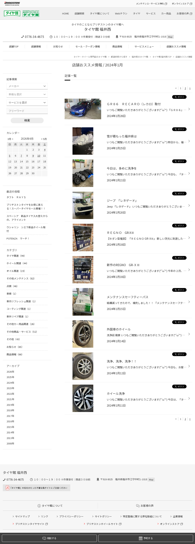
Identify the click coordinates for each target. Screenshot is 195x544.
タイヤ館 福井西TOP (161, 56)
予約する (146, 538)
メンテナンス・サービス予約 (150, 3)
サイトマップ (22, 516)
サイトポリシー (103, 516)
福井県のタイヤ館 (140, 56)
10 (38, 155)
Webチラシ (121, 13)
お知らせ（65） (15, 347)
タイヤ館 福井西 (97, 29)
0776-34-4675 (34, 36)
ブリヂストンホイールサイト (102, 524)
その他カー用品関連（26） (21, 324)
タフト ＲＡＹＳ (16, 197)
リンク (44, 516)
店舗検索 (79, 13)
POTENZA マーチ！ (18, 238)
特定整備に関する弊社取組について (142, 516)
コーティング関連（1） (19, 309)
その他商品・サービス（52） (22, 331)
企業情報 (178, 516)
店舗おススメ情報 (176, 46)
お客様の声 (183, 13)
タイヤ (136, 13)
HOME (65, 13)
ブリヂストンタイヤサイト (29, 524)
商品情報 (117, 46)
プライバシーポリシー (71, 516)
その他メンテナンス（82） (21, 278)
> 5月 (44, 139)
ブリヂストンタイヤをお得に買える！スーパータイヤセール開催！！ (26, 206)
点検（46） (13, 286)
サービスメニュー (144, 46)
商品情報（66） (15, 354)
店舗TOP (14, 46)
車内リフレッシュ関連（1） (22, 301)
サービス (151, 13)
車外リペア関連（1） (18, 316)
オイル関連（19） (16, 271)
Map (170, 36)
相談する (49, 538)
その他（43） (14, 339)
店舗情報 (36, 46)
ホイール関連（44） (18, 263)
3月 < (10, 139)
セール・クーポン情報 (87, 46)
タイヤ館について (99, 13)
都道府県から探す (119, 56)
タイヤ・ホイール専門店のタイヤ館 (90, 56)
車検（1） (12, 293)
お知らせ (58, 46)
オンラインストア (180, 3)
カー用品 (166, 13)
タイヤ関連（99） (16, 255)
